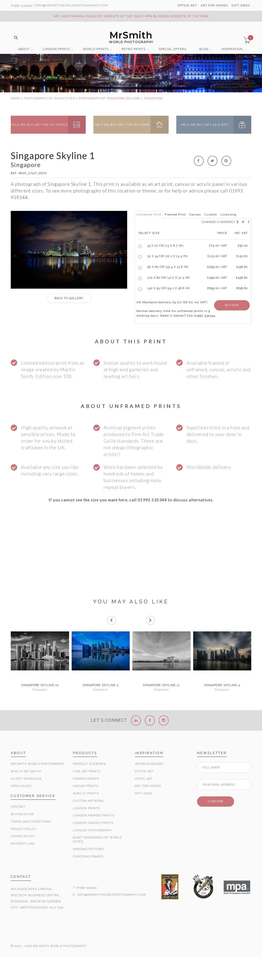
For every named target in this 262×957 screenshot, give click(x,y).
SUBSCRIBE (215, 801)
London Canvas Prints (93, 823)
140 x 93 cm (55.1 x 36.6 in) (168, 288)
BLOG (204, 49)
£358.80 (242, 267)
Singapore (39, 689)
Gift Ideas (143, 793)
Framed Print (175, 214)
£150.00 (242, 256)
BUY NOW (232, 305)
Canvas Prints (85, 786)
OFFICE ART (187, 5)
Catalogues (21, 786)
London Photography (92, 830)
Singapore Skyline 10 (40, 685)
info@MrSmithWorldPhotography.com (71, 5)
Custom (210, 214)
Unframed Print (148, 214)
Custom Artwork (88, 801)
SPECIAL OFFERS (172, 49)
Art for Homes (148, 786)
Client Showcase (26, 778)
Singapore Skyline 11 (161, 685)
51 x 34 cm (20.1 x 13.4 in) (167, 256)
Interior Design (149, 764)
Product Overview (89, 764)
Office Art (144, 771)
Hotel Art (144, 778)
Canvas (195, 214)
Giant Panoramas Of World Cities (97, 839)
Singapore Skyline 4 (222, 685)
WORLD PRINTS (95, 49)
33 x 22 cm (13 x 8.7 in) (165, 245)
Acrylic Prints (86, 793)
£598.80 (242, 277)
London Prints (86, 808)
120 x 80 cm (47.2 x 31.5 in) (168, 277)
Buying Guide (22, 814)
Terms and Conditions (31, 821)
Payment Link (23, 843)
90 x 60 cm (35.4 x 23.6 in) (168, 267)
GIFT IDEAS (241, 5)
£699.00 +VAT (217, 288)
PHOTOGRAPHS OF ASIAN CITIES (49, 98)
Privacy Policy (23, 829)
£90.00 (243, 245)
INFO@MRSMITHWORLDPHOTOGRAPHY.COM (111, 894)
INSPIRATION (232, 49)
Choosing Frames (88, 856)
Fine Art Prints (87, 771)
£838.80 (242, 288)
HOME (15, 98)
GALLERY (68, 298)
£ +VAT (218, 245)
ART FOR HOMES (214, 5)
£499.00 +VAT (217, 277)
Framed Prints (86, 778)
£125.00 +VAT (217, 256)
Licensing (228, 214)
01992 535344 (21, 5)
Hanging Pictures (88, 849)
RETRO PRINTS (134, 49)
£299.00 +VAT (217, 267)
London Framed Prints (93, 815)
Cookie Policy (23, 836)
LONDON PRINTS (56, 49)
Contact (18, 806)
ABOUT (24, 49)
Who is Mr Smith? (26, 771)
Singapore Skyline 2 (100, 685)
